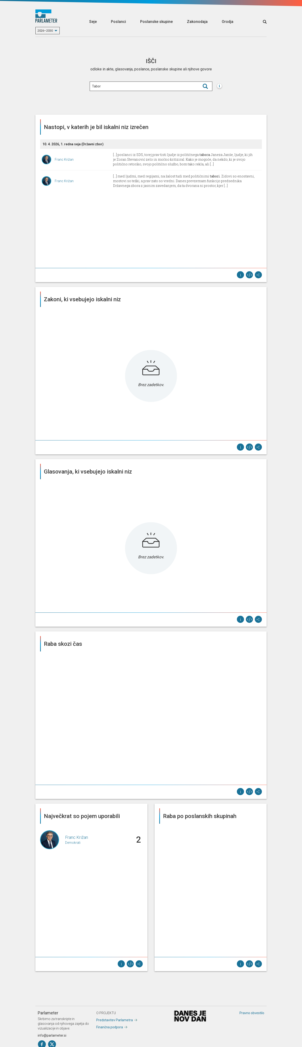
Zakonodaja (197, 21)
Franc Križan (64, 159)
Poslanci (118, 21)
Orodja (227, 21)
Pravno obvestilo (251, 1013)
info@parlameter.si (52, 1035)
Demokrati (72, 842)
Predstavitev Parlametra (114, 1020)
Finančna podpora (109, 1027)
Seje (93, 21)
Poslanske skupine (156, 21)
